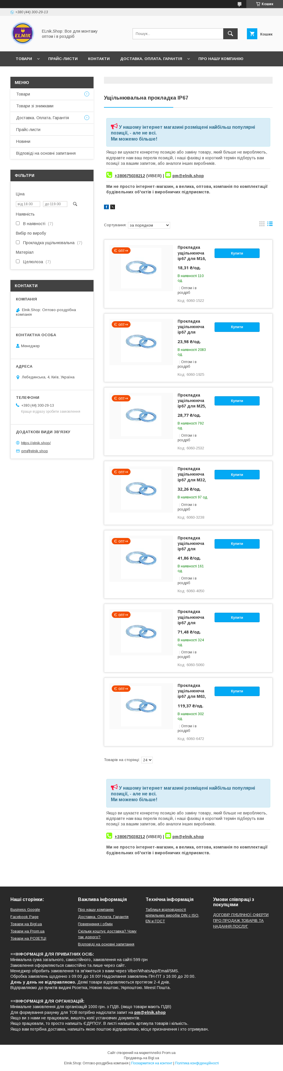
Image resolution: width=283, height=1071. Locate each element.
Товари (24, 59)
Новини (24, 74)
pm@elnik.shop (188, 175)
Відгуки (51, 74)
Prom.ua (169, 1053)
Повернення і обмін (95, 924)
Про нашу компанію (220, 59)
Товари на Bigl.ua (26, 924)
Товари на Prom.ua (27, 931)
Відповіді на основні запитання (107, 74)
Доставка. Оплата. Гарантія (151, 59)
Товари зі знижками (34, 106)
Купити (237, 253)
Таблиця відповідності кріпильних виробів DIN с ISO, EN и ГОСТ (172, 915)
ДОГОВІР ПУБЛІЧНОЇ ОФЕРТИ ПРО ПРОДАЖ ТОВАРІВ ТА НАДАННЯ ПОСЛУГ (241, 920)
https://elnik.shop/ (36, 442)
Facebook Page (24, 917)
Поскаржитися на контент (151, 1063)
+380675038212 (130, 175)
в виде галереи (262, 225)
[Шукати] (230, 33)
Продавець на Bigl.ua (141, 1058)
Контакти (99, 59)
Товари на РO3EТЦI (28, 938)
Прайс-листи (63, 59)
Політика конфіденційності (197, 1063)
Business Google (25, 909)
